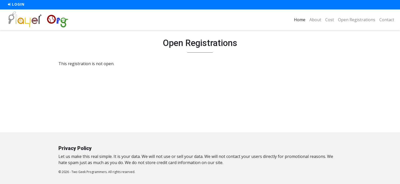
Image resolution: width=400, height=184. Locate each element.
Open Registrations (356, 19)
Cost (329, 19)
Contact (386, 19)
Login (16, 4)
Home (300, 19)
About (315, 19)
